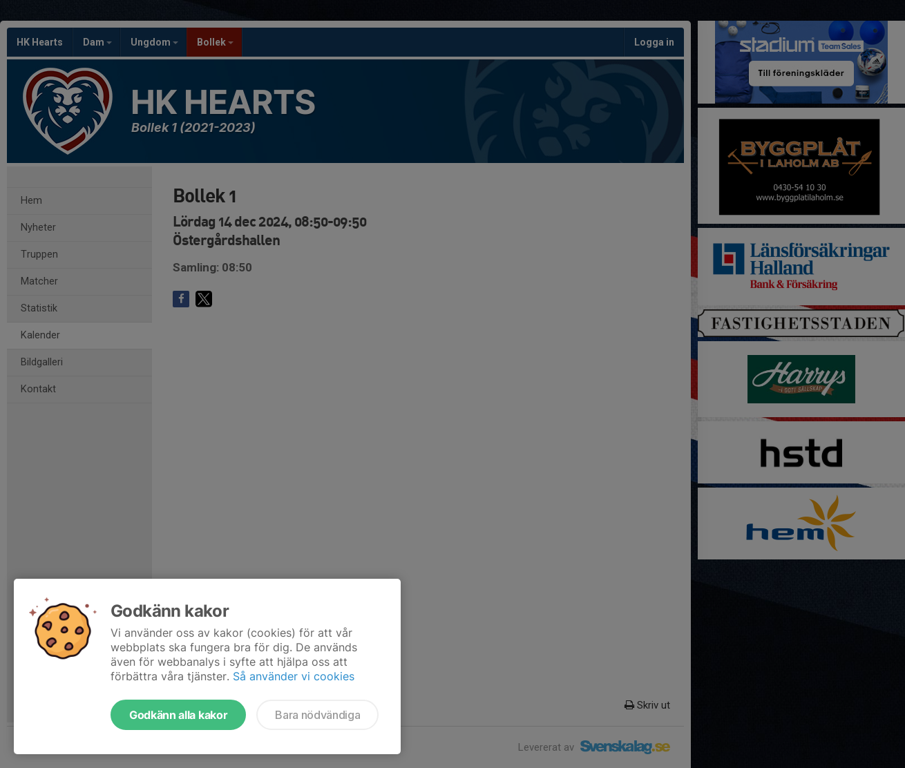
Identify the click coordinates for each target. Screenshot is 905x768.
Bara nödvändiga (317, 715)
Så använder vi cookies (293, 676)
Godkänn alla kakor (178, 715)
